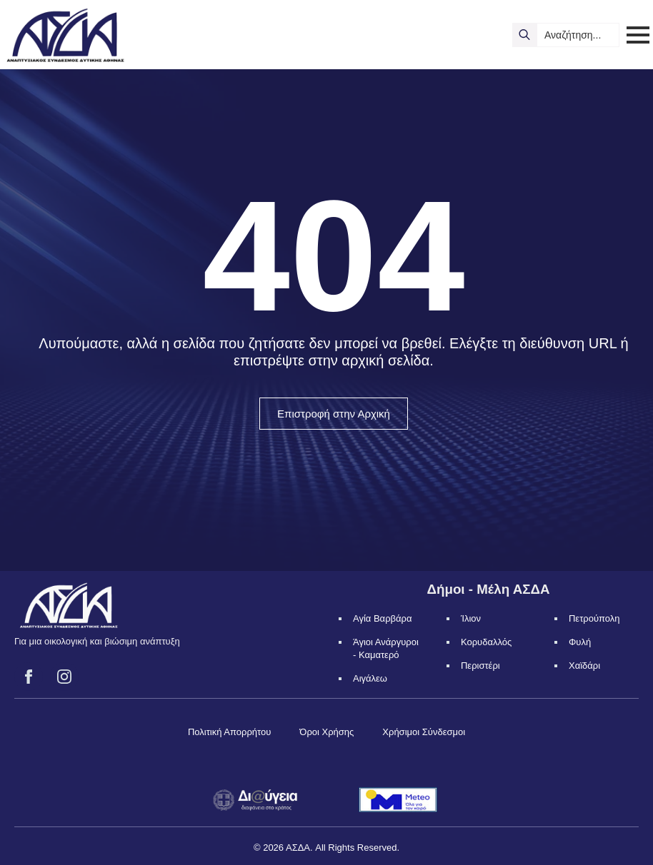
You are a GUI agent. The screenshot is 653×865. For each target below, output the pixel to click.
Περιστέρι (480, 665)
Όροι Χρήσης (326, 732)
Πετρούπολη (594, 618)
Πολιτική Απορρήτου (229, 732)
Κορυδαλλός (486, 642)
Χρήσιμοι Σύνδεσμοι (423, 732)
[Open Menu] (638, 35)
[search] (524, 35)
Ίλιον (471, 618)
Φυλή (580, 642)
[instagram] (64, 676)
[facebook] (28, 676)
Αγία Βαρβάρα (382, 618)
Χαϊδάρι (584, 665)
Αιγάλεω (370, 678)
